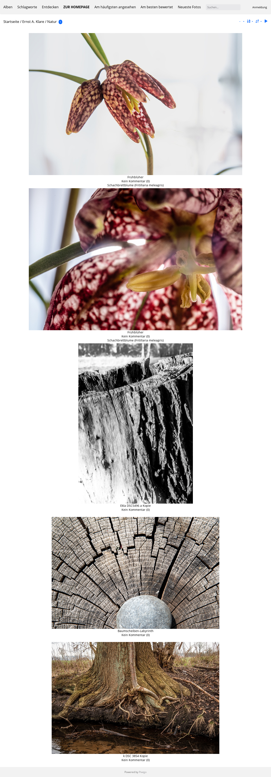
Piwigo (143, 772)
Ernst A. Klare (33, 21)
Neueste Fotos (189, 7)
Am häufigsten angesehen (115, 7)
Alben (7, 7)
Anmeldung (259, 7)
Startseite (11, 21)
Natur (52, 21)
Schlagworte (27, 7)
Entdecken (50, 7)
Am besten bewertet (157, 7)
